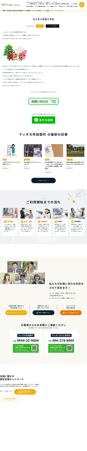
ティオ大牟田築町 (52, 26)
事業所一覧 (47, 4)
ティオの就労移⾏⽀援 (40, 6)
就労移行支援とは (33, 4)
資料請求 (10, 221)
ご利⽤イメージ (62, 6)
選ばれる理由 (29, 6)
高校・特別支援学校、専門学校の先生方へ (61, 4)
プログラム (27, 159)
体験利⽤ (44, 221)
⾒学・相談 (28, 221)
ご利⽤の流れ (41, 4)
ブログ (40, 26)
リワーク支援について (51, 6)
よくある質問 (74, 4)
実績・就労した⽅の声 (72, 6)
